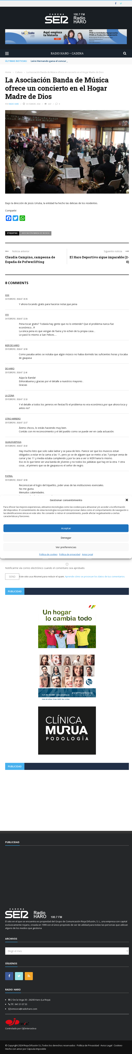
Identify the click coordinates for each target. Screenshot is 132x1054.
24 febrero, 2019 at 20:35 (16, 299)
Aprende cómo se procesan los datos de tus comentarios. (95, 576)
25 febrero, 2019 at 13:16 (16, 399)
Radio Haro (14, 104)
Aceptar (66, 528)
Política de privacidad (69, 554)
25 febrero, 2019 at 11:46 (16, 372)
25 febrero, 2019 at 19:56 (16, 480)
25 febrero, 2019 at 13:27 (16, 422)
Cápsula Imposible (36, 1048)
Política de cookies (48, 554)
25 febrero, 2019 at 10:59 (16, 349)
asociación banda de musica (35, 233)
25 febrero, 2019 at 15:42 (16, 446)
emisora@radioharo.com (24, 1008)
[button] (127, 500)
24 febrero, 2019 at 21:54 (16, 318)
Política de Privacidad (88, 1045)
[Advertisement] (67, 799)
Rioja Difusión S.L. (33, 1045)
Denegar (66, 537)
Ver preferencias (66, 547)
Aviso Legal (87, 554)
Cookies (118, 1045)
